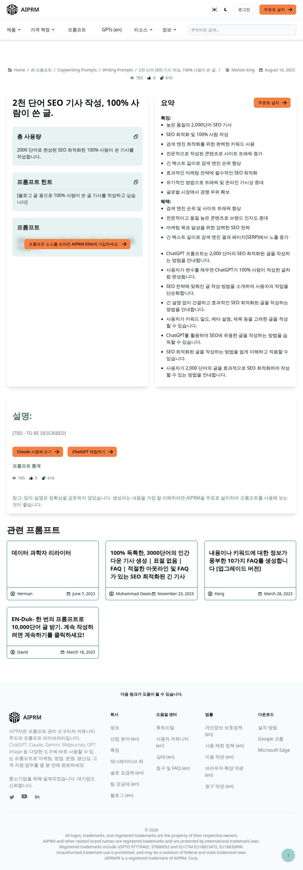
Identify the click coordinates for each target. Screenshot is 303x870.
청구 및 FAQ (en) (173, 768)
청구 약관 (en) (219, 786)
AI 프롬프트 (42, 70)
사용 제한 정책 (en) (224, 745)
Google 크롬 (270, 739)
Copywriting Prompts (77, 70)
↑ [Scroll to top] (288, 855)
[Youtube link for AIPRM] (25, 797)
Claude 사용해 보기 (38, 452)
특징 (114, 750)
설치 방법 (267, 727)
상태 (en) (165, 757)
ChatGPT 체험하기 (92, 452)
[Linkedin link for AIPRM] (38, 797)
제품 (14, 30)
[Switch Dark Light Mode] (226, 9)
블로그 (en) (121, 795)
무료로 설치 (278, 9)
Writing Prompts (118, 70)
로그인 (244, 9)
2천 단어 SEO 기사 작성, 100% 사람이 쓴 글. (178, 70)
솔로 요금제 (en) (126, 773)
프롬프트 (77, 30)
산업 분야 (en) (124, 739)
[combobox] (242, 30)
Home (20, 70)
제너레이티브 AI (126, 761)
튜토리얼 (165, 727)
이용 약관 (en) (219, 757)
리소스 (143, 30)
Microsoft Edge (274, 750)
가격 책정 (43, 30)
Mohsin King (243, 70)
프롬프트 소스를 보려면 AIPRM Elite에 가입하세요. (78, 244)
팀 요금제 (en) (124, 784)
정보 (169, 30)
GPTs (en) (112, 30)
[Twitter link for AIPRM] (12, 797)
